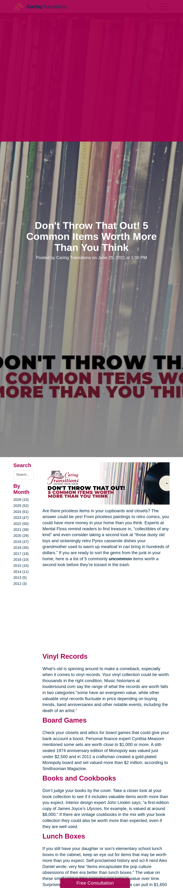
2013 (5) (20, 578)
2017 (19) (21, 554)
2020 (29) (21, 536)
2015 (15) (21, 566)
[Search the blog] (23, 474)
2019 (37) (21, 542)
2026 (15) (21, 500)
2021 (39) (21, 530)
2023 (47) (21, 518)
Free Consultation (95, 883)
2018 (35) (21, 548)
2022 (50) (21, 524)
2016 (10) (21, 559)
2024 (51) (21, 512)
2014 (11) (21, 572)
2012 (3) (20, 584)
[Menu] (164, 6)
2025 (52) (21, 506)
